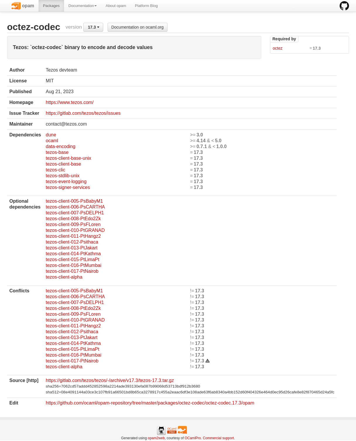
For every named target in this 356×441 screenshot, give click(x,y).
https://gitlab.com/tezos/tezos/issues (83, 113)
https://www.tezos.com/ (70, 102)
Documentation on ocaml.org (137, 27)
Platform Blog (146, 6)
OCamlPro (193, 438)
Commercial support (218, 438)
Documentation (82, 6)
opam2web (156, 438)
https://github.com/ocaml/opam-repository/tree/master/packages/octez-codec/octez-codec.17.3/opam (150, 402)
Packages (51, 6)
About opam (116, 6)
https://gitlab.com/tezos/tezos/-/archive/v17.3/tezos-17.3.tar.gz (110, 380)
